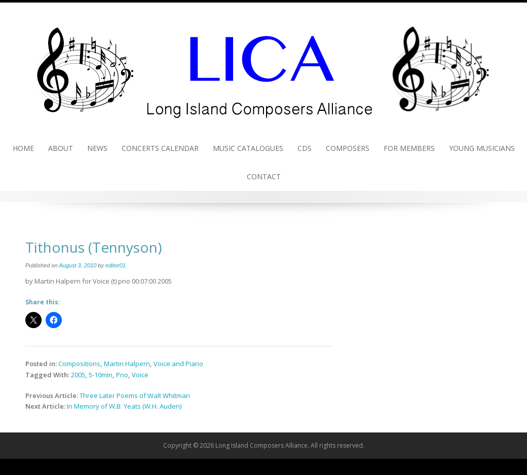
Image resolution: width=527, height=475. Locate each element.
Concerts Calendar (160, 148)
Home (23, 148)
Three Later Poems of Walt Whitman (135, 395)
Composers (347, 148)
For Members (409, 148)
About (60, 148)
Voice (140, 374)
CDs (304, 148)
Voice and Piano (178, 363)
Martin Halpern (127, 363)
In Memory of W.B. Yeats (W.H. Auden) (124, 406)
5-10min (100, 374)
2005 (78, 374)
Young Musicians (482, 148)
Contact (264, 176)
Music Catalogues (248, 148)
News (97, 148)
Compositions (79, 363)
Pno (122, 374)
